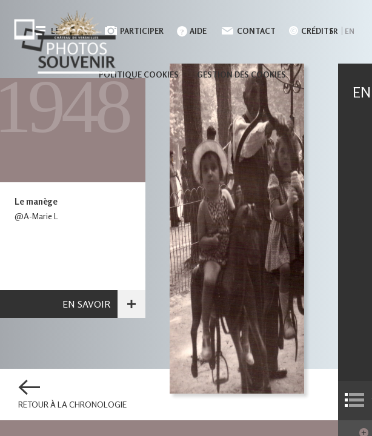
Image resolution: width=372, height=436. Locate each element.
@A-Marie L (36, 216)
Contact (256, 31)
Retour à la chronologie (72, 404)
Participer (142, 31)
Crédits (317, 31)
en (349, 31)
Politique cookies (139, 74)
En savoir (86, 304)
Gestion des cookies (241, 74)
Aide (198, 31)
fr (333, 31)
